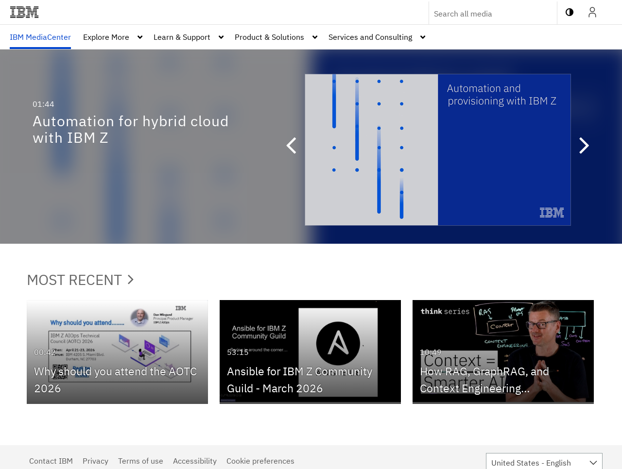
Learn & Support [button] (182, 37)
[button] (295, 146)
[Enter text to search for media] (482, 13)
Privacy (95, 461)
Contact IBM (51, 461)
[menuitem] (40, 37)
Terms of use (140, 461)
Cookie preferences (260, 461)
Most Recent (80, 279)
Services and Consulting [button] (370, 37)
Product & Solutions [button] (269, 37)
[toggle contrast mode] (569, 12)
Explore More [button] (106, 37)
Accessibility (195, 461)
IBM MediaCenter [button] (40, 37)
